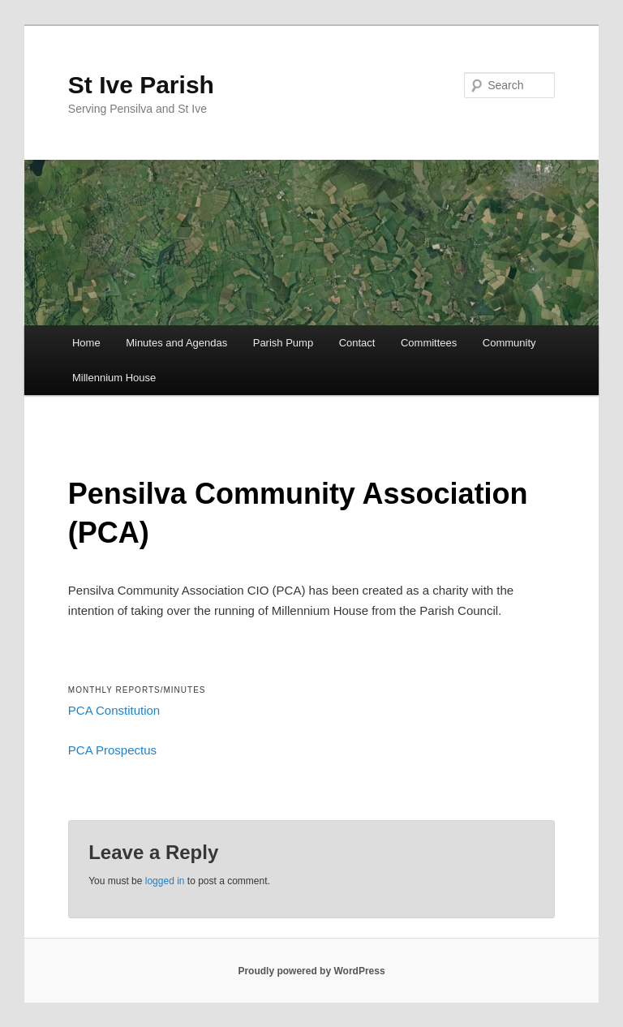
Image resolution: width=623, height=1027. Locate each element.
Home (86, 343)
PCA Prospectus (112, 750)
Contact (357, 343)
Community (509, 343)
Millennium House (114, 378)
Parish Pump (283, 343)
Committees (429, 343)
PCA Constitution (114, 710)
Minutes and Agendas (176, 343)
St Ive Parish (141, 84)
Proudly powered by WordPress (311, 971)
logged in (165, 881)
